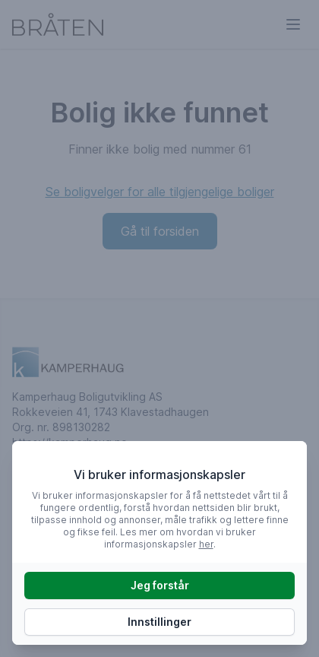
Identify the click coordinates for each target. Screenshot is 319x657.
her (206, 544)
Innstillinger (159, 621)
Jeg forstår (160, 585)
